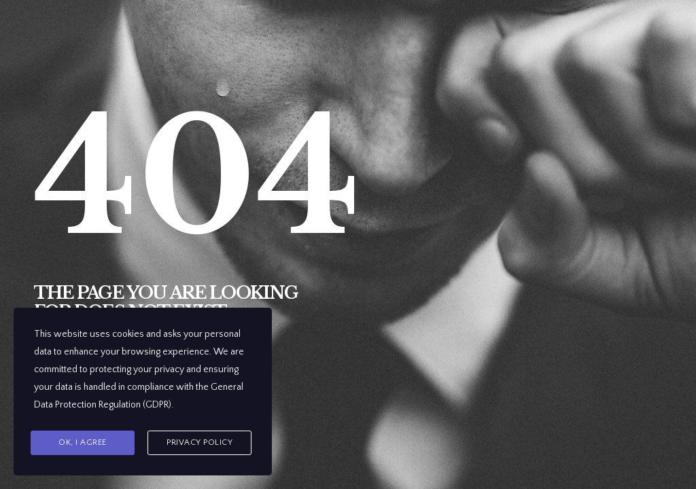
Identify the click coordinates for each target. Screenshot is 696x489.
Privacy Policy (199, 442)
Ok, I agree (82, 442)
